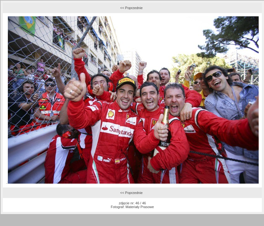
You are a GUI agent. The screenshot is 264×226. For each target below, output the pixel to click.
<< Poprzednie (131, 8)
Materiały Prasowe (139, 207)
